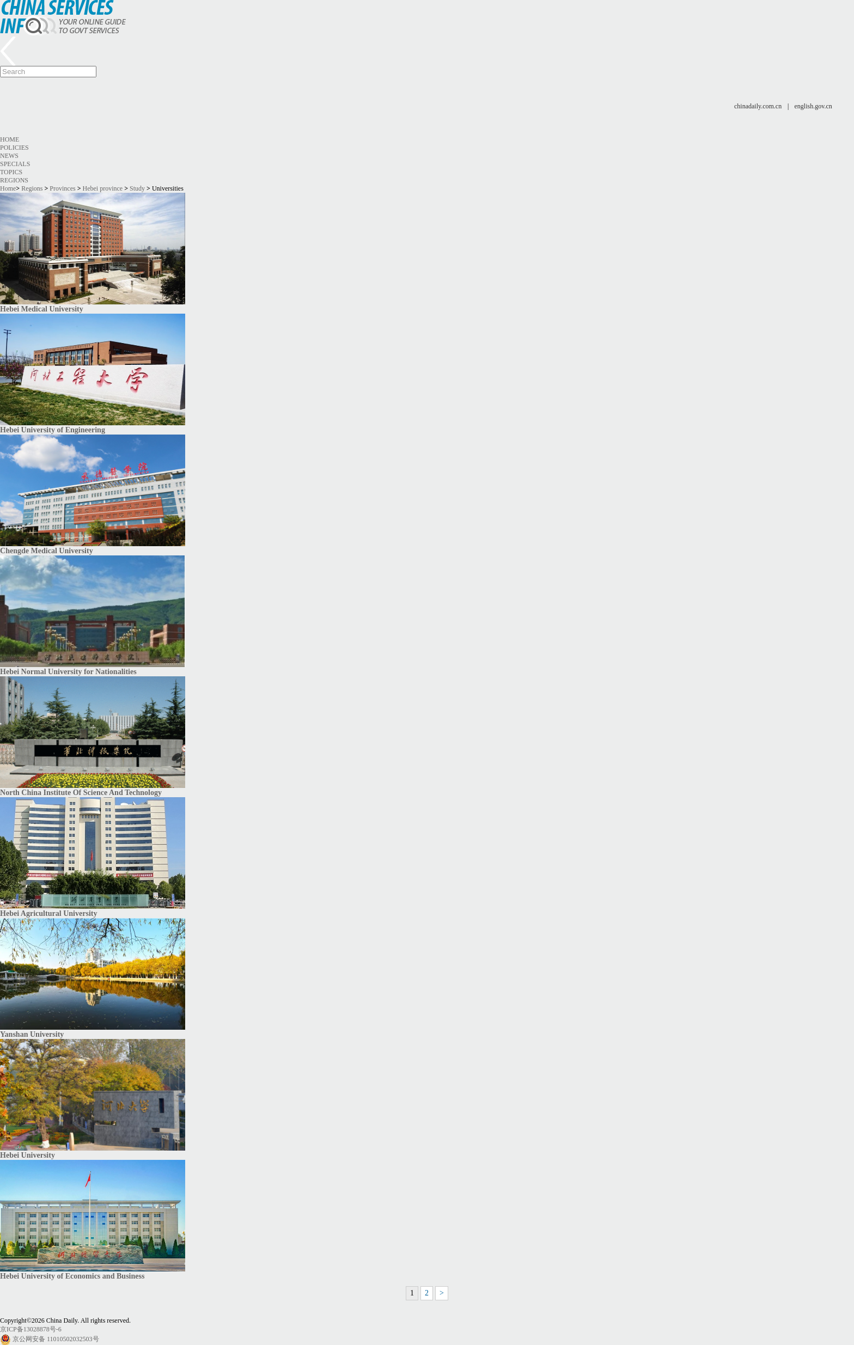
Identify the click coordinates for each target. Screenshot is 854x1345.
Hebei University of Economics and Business (72, 1275)
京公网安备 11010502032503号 (56, 1339)
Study (137, 188)
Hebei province (103, 188)
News (9, 156)
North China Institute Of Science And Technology (81, 792)
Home (9, 139)
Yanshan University (32, 1034)
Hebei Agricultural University (48, 913)
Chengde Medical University (46, 550)
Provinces (62, 188)
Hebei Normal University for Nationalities (68, 671)
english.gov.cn (813, 106)
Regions (14, 180)
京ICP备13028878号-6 (31, 1329)
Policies (14, 147)
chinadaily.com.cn (758, 106)
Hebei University (27, 1155)
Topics (11, 172)
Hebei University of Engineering (52, 429)
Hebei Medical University (41, 308)
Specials (15, 164)
